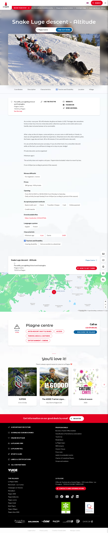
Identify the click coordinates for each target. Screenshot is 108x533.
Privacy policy (44, 530)
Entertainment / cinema (38, 340)
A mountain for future (19, 427)
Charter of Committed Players (64, 458)
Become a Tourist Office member (65, 430)
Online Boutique (16, 438)
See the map (18, 111)
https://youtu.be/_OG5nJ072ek (35, 218)
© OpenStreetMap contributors (95, 310)
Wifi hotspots (59, 446)
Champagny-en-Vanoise (15, 488)
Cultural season (85, 399)
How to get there (87, 268)
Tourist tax (58, 437)
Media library (59, 440)
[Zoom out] (105, 304)
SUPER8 (22, 399)
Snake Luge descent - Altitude (97, 8)
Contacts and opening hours (71, 488)
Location (81, 89)
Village (91, 89)
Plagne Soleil (12, 503)
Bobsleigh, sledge (82, 8)
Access (59, 331)
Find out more (64, 30)
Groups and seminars (62, 461)
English (87, 3)
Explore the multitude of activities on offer (42, 8)
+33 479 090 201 (91, 328)
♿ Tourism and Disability (64, 89)
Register (77, 418)
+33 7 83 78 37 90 (48, 101)
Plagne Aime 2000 (13, 512)
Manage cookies (75, 530)
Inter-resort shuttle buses (39, 331)
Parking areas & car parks (39, 336)
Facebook (68, 105)
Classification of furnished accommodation (68, 434)
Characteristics (45, 89)
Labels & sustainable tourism (64, 455)
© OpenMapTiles (82, 310)
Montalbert (11, 491)
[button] (104, 384)
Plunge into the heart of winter (65, 8)
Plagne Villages (12, 509)
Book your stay (22, 8)
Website (68, 101)
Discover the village (86, 332)
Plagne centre (12, 500)
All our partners (17, 465)
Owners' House (60, 449)
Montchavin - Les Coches (16, 484)
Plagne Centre (91, 260)
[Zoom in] (105, 301)
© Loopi (105, 310)
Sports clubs (15, 454)
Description (32, 89)
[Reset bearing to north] (105, 307)
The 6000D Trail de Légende (54, 399)
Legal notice (31, 530)
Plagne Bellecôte (13, 497)
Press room (58, 452)
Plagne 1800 (12, 494)
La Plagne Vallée (13, 481)
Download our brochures (21, 432)
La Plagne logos (60, 443)
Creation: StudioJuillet (59, 530)
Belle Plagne (12, 506)
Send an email (70, 108)
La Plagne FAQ (15, 448)
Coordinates (18, 89)
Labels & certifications (19, 459)
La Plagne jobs (15, 443)
